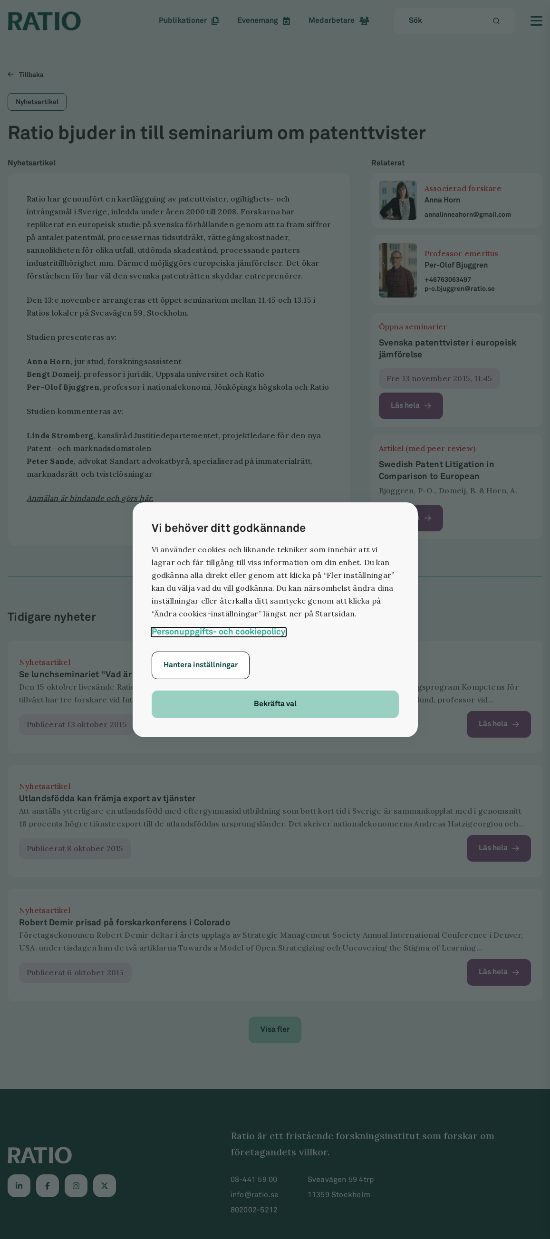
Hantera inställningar (201, 665)
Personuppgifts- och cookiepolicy (219, 632)
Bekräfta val (275, 704)
